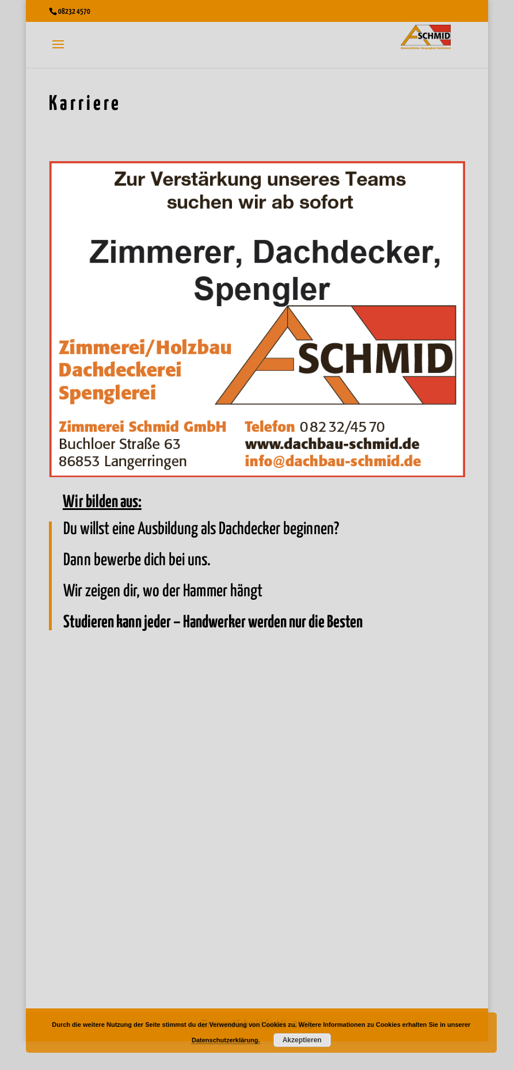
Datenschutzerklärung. (226, 1040)
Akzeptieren (302, 1040)
